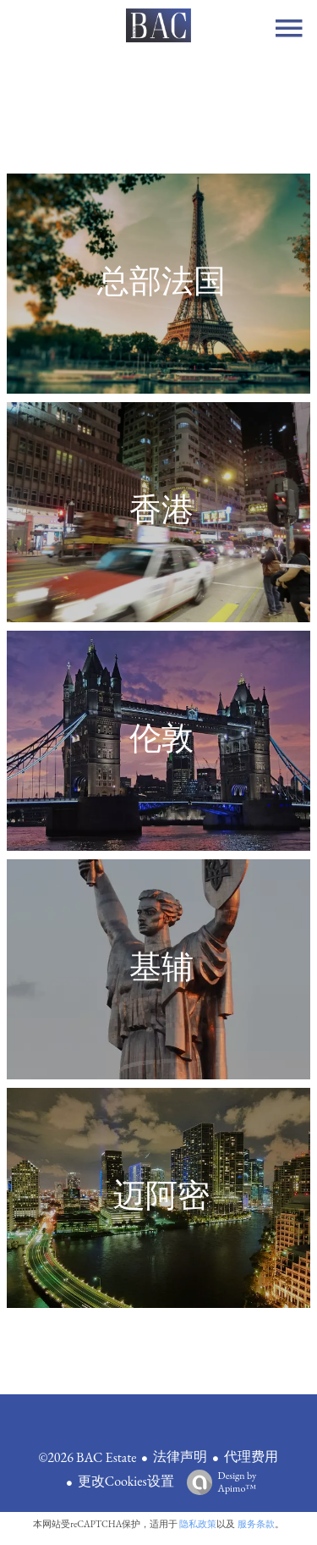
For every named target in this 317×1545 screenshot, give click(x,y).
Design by (217, 1482)
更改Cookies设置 (126, 1481)
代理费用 (251, 1456)
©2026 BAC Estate (88, 1457)
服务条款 (256, 1524)
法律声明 (180, 1456)
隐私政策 (197, 1524)
